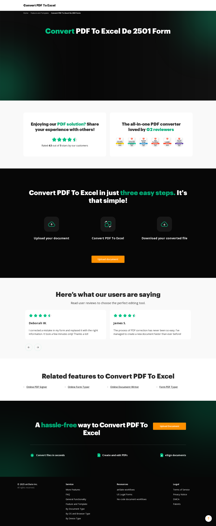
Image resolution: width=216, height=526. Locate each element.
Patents (177, 504)
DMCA (176, 499)
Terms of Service (181, 489)
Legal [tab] (176, 484)
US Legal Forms (124, 494)
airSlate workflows (126, 489)
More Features (73, 489)
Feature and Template (76, 504)
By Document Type (75, 508)
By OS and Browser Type (78, 513)
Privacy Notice (180, 494)
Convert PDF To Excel (39, 5)
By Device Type (73, 518)
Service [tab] (70, 484)
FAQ (68, 494)
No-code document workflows (132, 499)
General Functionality (76, 499)
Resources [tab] (122, 484)
